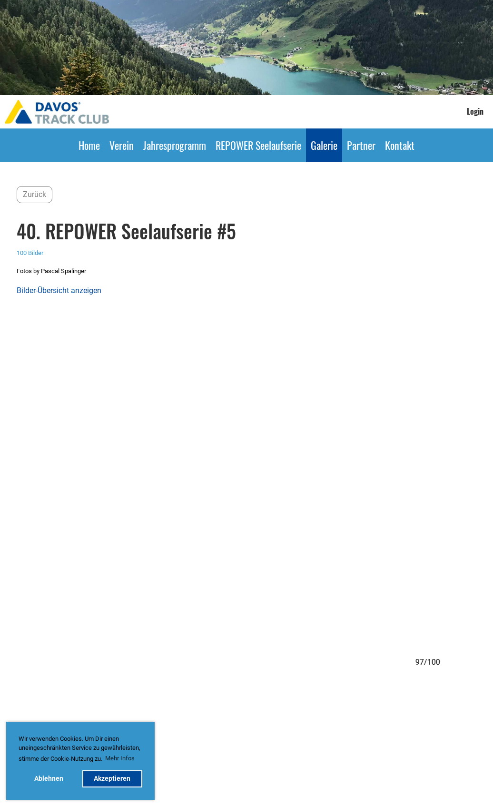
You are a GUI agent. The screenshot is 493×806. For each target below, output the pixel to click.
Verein (121, 145)
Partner (361, 145)
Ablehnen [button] (48, 779)
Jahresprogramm (174, 145)
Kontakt (399, 145)
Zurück (34, 194)
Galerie (324, 145)
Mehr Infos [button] (120, 758)
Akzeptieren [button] (112, 779)
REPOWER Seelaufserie (258, 145)
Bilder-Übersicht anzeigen (59, 290)
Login (475, 111)
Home (89, 145)
